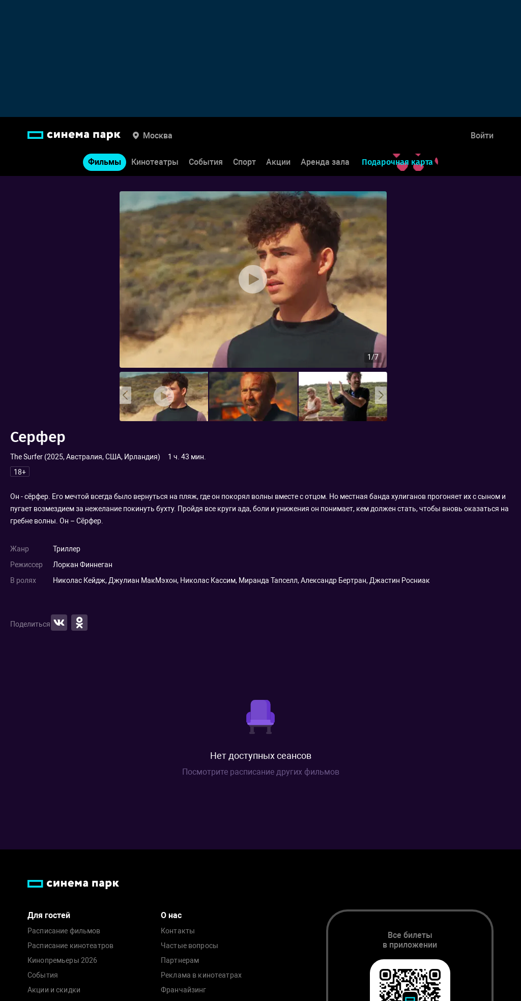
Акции (278, 162)
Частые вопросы (189, 946)
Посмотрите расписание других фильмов (260, 772)
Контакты (178, 931)
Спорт (244, 162)
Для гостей (48, 915)
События (206, 162)
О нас (171, 915)
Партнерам (180, 960)
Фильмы (104, 162)
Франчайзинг (184, 990)
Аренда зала (325, 162)
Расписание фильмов (64, 931)
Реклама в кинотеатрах (201, 975)
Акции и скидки (53, 990)
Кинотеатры (155, 162)
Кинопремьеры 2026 (62, 960)
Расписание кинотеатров (70, 946)
